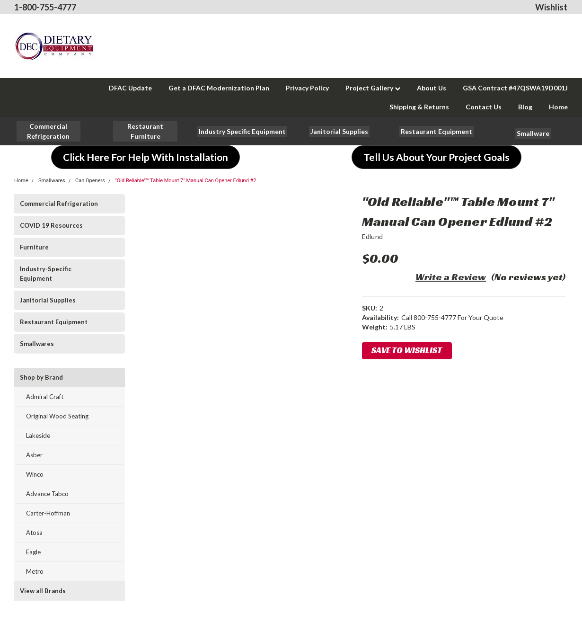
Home (558, 107)
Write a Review (450, 277)
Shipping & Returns (419, 107)
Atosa (34, 532)
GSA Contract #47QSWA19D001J (515, 88)
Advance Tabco (47, 494)
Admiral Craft (44, 396)
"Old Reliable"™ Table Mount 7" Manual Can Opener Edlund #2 (185, 181)
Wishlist (551, 7)
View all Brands (43, 591)
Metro (35, 571)
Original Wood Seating (57, 416)
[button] (145, 131)
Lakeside (38, 435)
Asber (34, 455)
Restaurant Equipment (54, 322)
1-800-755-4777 (45, 7)
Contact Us (484, 107)
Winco (35, 474)
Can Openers (90, 181)
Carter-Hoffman (48, 513)
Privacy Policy (307, 88)
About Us (431, 88)
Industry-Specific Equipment (45, 273)
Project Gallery (372, 88)
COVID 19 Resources (51, 225)
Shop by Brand (41, 377)
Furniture (34, 247)
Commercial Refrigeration (59, 203)
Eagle (33, 552)
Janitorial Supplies (48, 300)
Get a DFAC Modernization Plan (218, 88)
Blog (525, 107)
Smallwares (51, 181)
